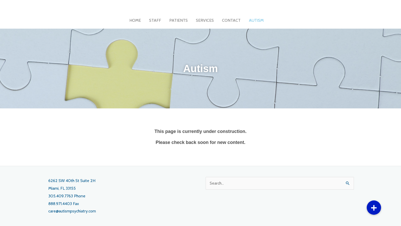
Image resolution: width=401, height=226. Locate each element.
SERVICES (205, 20)
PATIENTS (178, 20)
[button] (374, 207)
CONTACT (231, 20)
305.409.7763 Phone (66, 196)
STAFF (155, 20)
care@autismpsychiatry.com (72, 211)
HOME (135, 20)
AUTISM (256, 20)
